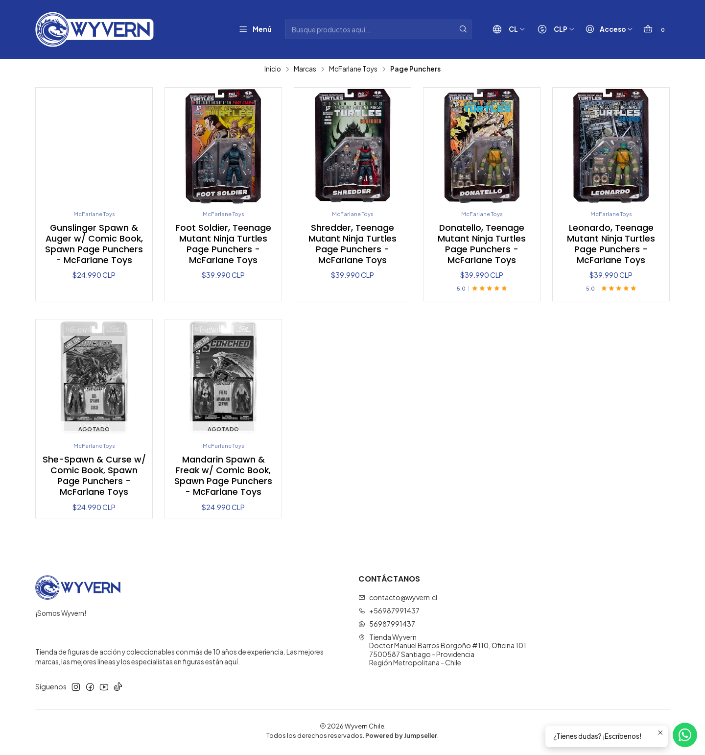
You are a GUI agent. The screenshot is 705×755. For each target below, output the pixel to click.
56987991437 (386, 626)
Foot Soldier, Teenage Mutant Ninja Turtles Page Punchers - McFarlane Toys (223, 245)
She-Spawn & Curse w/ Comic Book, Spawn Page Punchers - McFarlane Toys (94, 478)
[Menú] (251, 29)
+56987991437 (389, 613)
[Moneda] (547, 29)
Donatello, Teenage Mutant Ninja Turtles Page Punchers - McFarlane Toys (482, 245)
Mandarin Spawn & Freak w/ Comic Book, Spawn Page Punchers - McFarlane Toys (223, 478)
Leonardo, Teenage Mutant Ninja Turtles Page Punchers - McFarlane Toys (611, 245)
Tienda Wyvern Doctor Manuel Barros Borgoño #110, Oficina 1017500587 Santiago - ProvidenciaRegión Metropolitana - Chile (442, 652)
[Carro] (652, 29)
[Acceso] (602, 29)
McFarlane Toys (353, 69)
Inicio (272, 69)
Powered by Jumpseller (401, 738)
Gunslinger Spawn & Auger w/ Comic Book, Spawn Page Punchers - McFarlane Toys (94, 245)
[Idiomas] (500, 29)
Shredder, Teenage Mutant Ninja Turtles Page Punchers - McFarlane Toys (352, 245)
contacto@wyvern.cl (397, 600)
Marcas (305, 69)
